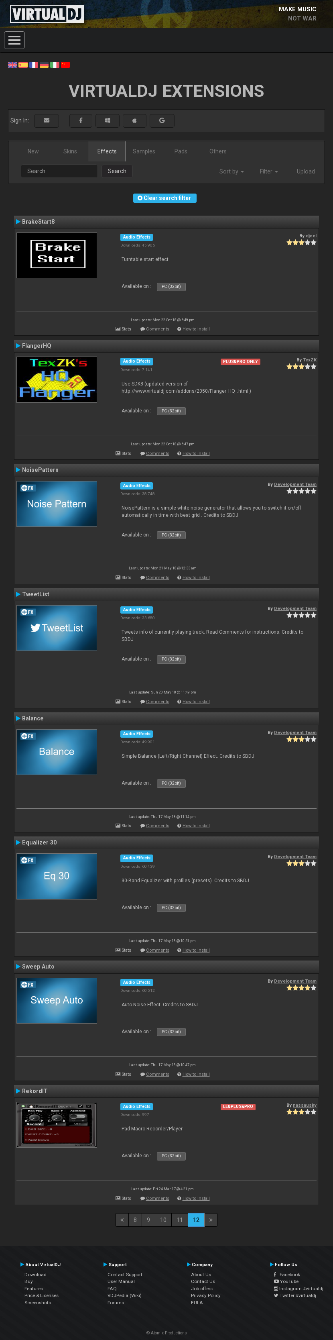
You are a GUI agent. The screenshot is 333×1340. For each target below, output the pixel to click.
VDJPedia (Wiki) (125, 1295)
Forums (116, 1302)
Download (35, 1274)
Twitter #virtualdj (295, 1295)
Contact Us (203, 1281)
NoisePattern (40, 470)
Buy (28, 1281)
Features (33, 1288)
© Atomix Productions (166, 1333)
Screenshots (37, 1302)
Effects (107, 151)
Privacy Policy (206, 1295)
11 (180, 1220)
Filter (269, 171)
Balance (33, 718)
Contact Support (125, 1274)
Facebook (287, 1274)
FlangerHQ (36, 346)
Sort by (231, 171)
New (33, 151)
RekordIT (35, 1091)
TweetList (35, 594)
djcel (311, 236)
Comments (157, 329)
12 (196, 1220)
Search (117, 171)
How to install (196, 329)
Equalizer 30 (39, 842)
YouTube (286, 1281)
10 (163, 1220)
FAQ (112, 1288)
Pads (181, 151)
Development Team (295, 484)
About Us (201, 1274)
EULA (197, 1302)
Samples (144, 151)
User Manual (121, 1281)
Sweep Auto (38, 966)
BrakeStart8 (38, 221)
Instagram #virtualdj (298, 1288)
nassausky (305, 1105)
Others (218, 151)
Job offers (202, 1288)
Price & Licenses (41, 1295)
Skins (70, 151)
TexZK (310, 360)
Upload (306, 171)
